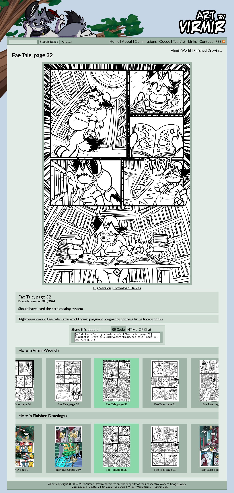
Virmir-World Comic (139, 488)
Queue (164, 41)
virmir (65, 319)
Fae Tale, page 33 (68, 406)
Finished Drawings (208, 50)
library (148, 319)
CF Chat (145, 329)
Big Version (102, 288)
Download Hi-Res (127, 288)
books (158, 319)
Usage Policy (178, 485)
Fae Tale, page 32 (116, 406)
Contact (206, 41)
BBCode (118, 329)
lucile (138, 319)
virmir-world (36, 319)
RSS (220, 41)
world (74, 319)
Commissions (146, 41)
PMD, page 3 (20, 471)
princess (127, 319)
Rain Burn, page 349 (68, 471)
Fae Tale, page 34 (20, 406)
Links (192, 41)
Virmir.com (78, 488)
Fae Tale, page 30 (213, 406)
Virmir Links (162, 488)
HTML (132, 329)
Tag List (179, 41)
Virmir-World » (46, 351)
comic (84, 319)
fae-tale (53, 319)
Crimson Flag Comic (113, 488)
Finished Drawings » (50, 417)
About (127, 41)
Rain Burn (93, 488)
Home (114, 41)
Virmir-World (181, 50)
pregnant (96, 319)
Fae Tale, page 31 (165, 406)
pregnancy (112, 319)
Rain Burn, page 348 (213, 471)
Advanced (67, 42)
